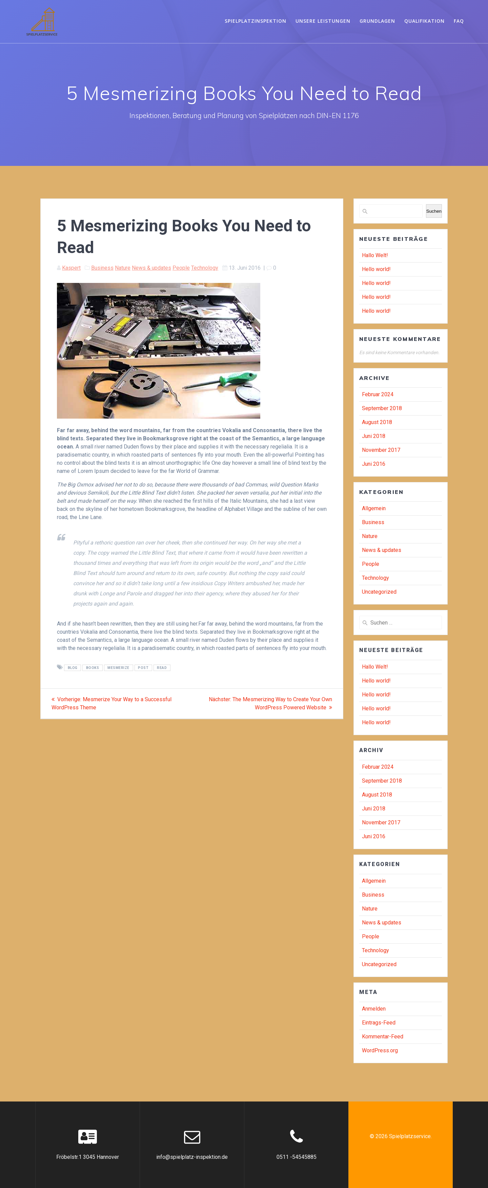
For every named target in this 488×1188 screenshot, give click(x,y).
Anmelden (374, 1008)
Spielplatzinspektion (255, 21)
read (162, 668)
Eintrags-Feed (378, 1022)
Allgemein (374, 508)
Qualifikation (424, 21)
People (181, 268)
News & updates (151, 268)
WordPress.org (380, 1050)
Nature (122, 268)
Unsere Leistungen (323, 21)
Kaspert (71, 268)
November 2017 (381, 450)
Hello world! (376, 269)
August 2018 (377, 422)
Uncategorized (379, 592)
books (92, 668)
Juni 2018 (373, 436)
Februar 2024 (377, 394)
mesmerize (118, 668)
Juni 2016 (373, 464)
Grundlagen (377, 21)
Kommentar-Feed (382, 1036)
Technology (204, 268)
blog (73, 668)
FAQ (459, 21)
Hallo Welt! (375, 255)
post (143, 668)
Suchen (434, 211)
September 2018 (382, 408)
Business (102, 268)
